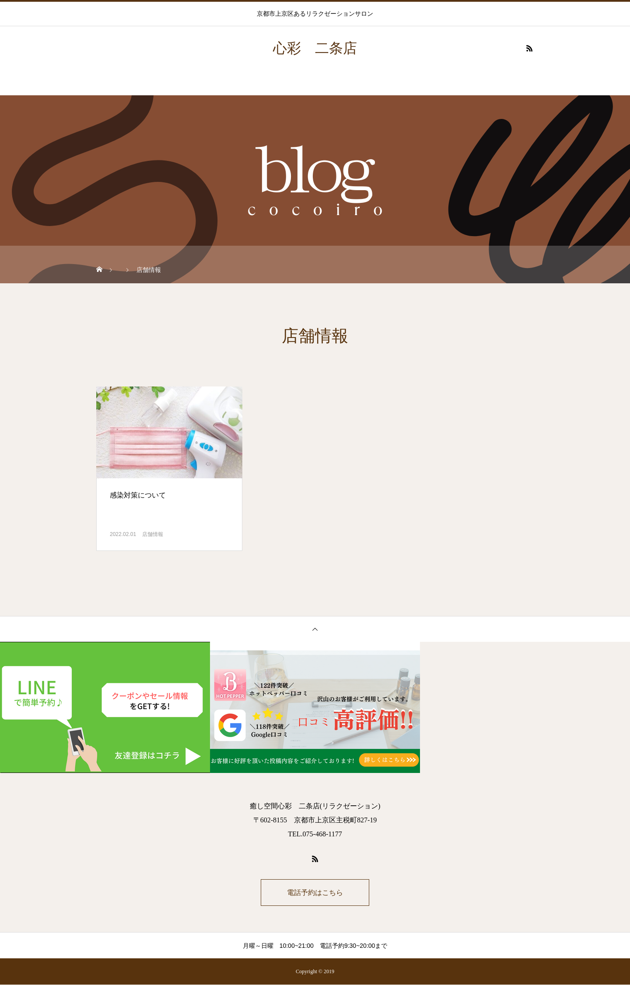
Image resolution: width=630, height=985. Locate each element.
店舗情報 (152, 534)
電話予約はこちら (315, 892)
